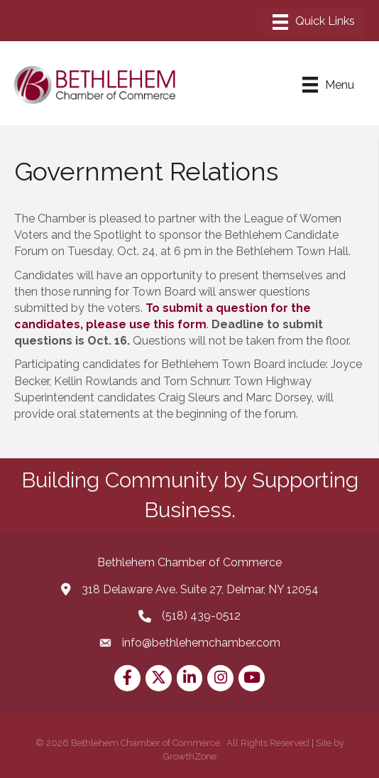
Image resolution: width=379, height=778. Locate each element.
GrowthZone (189, 756)
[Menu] (314, 22)
